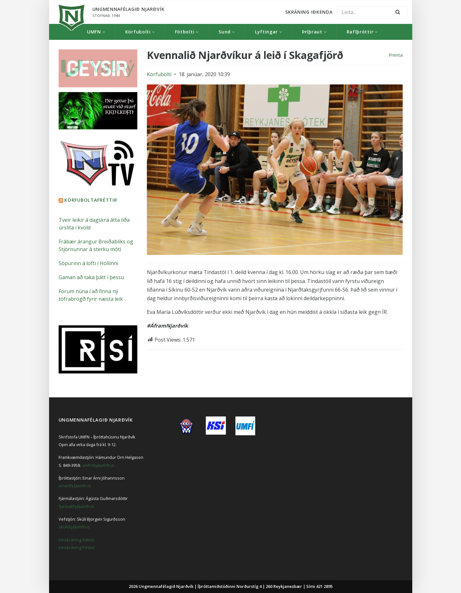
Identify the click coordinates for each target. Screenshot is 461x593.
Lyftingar (266, 32)
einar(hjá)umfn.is (75, 485)
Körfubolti (138, 32)
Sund (225, 32)
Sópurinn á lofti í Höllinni (88, 263)
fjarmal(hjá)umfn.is (76, 506)
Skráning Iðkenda (308, 12)
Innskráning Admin (76, 540)
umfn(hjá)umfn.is (98, 465)
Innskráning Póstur (77, 547)
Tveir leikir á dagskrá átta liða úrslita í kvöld (94, 223)
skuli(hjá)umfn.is (74, 527)
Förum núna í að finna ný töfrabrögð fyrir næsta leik (91, 295)
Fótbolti (185, 32)
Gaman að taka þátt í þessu (91, 277)
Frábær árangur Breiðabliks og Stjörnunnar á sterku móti (96, 245)
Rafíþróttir (360, 32)
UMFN (94, 32)
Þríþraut (312, 32)
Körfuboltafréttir (90, 200)
